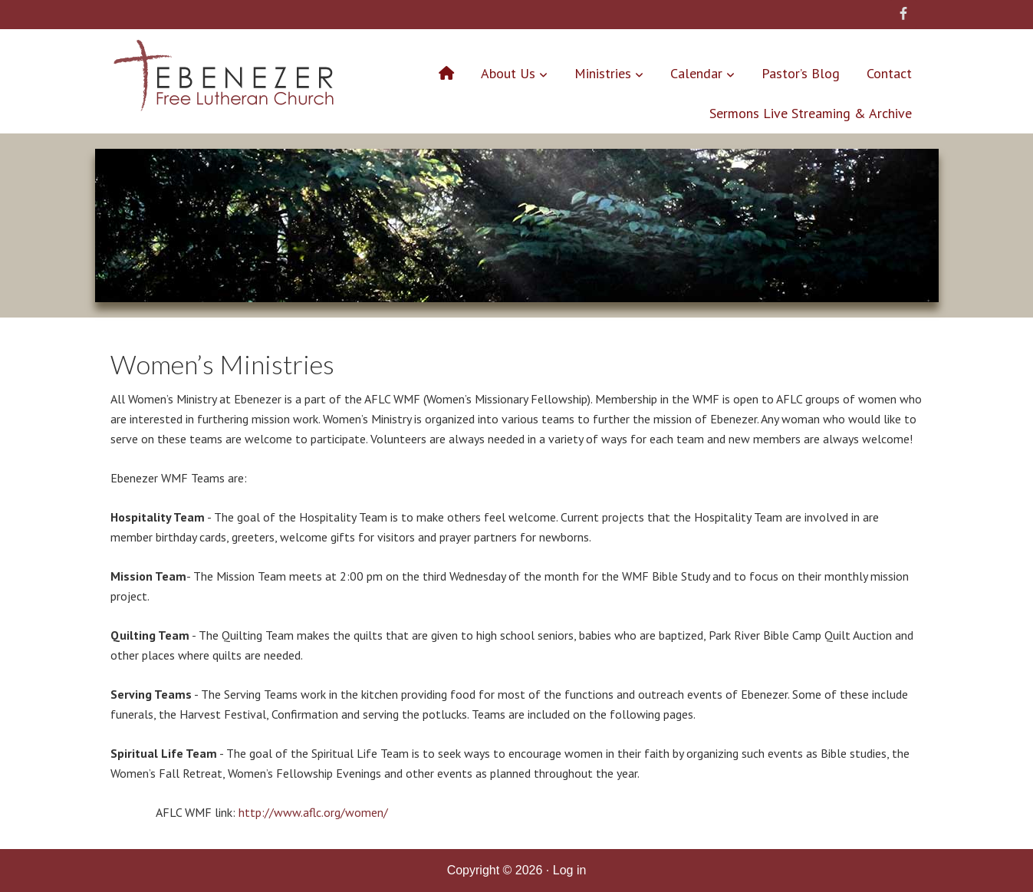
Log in (570, 870)
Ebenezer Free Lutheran (223, 79)
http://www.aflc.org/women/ (313, 812)
